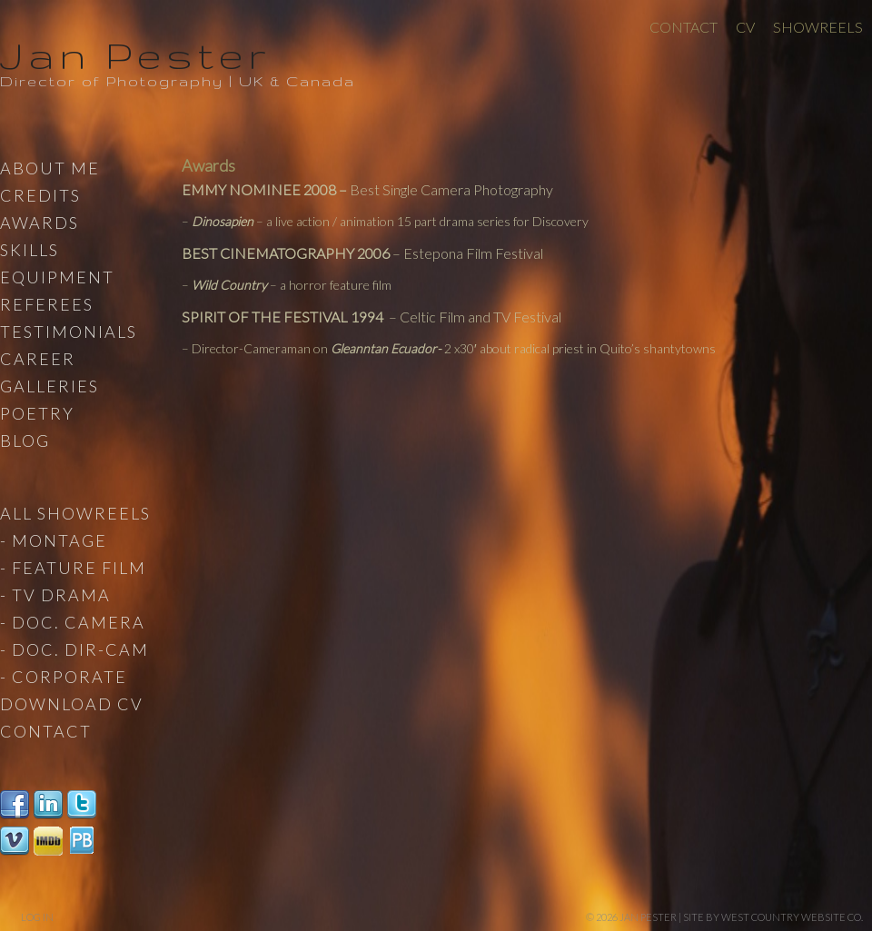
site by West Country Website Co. (773, 917)
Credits (40, 195)
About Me (50, 168)
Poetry (37, 413)
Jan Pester (135, 54)
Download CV (72, 704)
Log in (37, 917)
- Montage (53, 540)
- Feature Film (73, 568)
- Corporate (63, 677)
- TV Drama (55, 595)
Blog (25, 441)
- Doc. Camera (72, 622)
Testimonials (68, 332)
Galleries (49, 386)
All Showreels (75, 513)
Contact (683, 26)
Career (37, 359)
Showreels (818, 26)
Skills (29, 250)
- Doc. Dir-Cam (74, 649)
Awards (39, 223)
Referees (47, 304)
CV (745, 26)
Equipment (57, 277)
